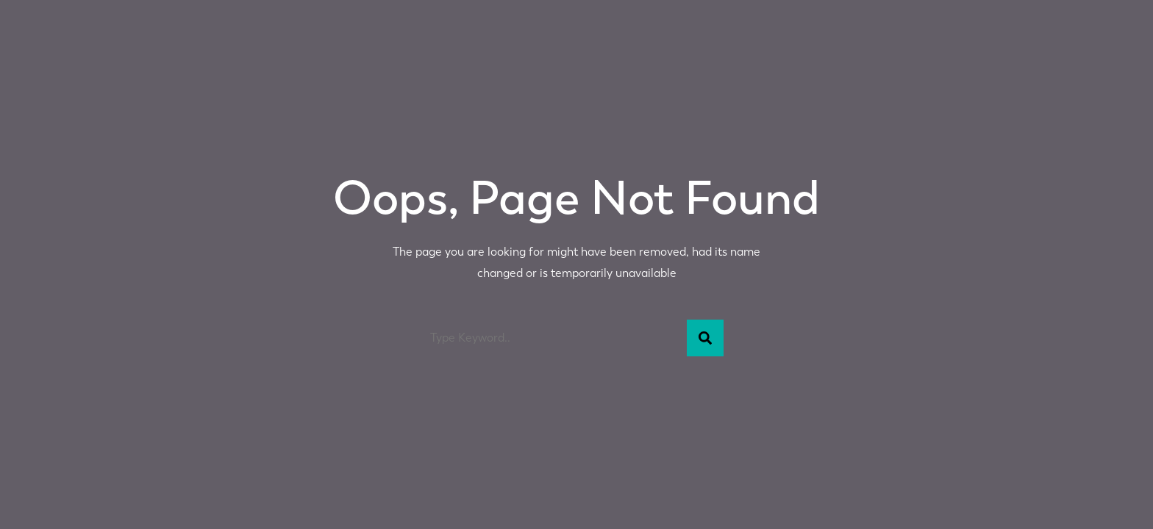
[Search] (705, 338)
